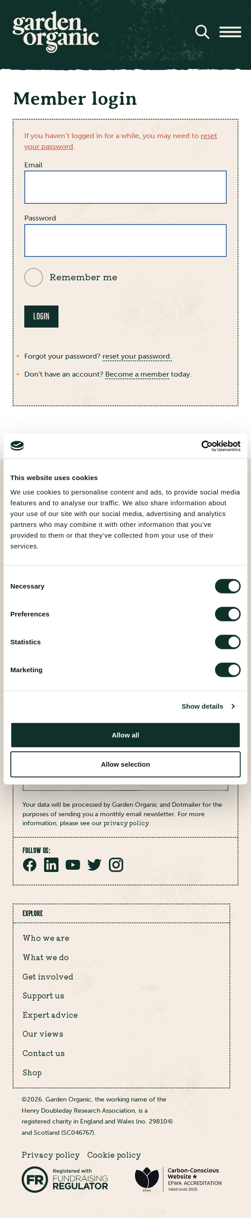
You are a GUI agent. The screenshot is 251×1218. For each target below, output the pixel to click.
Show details (203, 706)
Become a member (137, 374)
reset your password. (137, 356)
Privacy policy (51, 1154)
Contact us (43, 1052)
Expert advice (50, 1014)
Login (41, 316)
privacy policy (126, 822)
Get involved (47, 976)
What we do (45, 957)
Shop (32, 1072)
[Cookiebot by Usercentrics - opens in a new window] (201, 446)
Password (40, 218)
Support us (43, 995)
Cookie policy (114, 1154)
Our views (42, 1033)
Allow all (125, 734)
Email (33, 165)
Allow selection (125, 764)
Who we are (45, 937)
